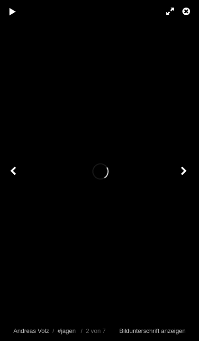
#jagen (66, 330)
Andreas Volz (31, 330)
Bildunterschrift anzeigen (152, 330)
